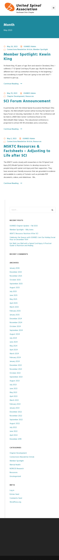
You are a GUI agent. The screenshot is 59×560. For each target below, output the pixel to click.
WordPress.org (15, 502)
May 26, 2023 (12, 46)
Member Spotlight (40, 49)
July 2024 (13, 338)
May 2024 (13, 345)
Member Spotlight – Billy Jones (21, 229)
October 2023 (15, 373)
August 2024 (15, 334)
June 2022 (13, 431)
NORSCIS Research (17, 468)
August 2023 (15, 380)
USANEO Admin (30, 46)
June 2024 (14, 342)
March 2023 (14, 400)
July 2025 (13, 291)
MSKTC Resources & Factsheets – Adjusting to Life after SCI (27, 151)
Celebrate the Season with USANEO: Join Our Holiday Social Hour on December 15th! (32, 238)
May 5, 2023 (11, 138)
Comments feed (16, 498)
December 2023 (16, 365)
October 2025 (15, 279)
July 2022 (13, 427)
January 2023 (14, 408)
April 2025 (14, 303)
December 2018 (15, 439)
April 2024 (14, 349)
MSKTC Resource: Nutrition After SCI (24, 233)
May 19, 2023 (12, 93)
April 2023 (13, 396)
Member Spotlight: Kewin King (27, 57)
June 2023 (13, 388)
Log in (12, 490)
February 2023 (15, 404)
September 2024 (16, 330)
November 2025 (16, 276)
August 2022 (15, 423)
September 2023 (16, 377)
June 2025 (13, 295)
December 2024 (16, 318)
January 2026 (15, 268)
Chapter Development (16, 96)
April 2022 (14, 435)
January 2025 (15, 314)
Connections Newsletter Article (19, 49)
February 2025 (15, 311)
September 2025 (16, 283)
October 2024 (15, 326)
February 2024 (15, 357)
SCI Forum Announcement (27, 101)
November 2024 (16, 322)
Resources (30, 96)
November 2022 (16, 415)
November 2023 (16, 369)
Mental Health (15, 464)
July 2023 (13, 384)
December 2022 (16, 412)
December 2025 (16, 272)
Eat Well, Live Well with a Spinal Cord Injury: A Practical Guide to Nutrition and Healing (30, 244)
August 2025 (15, 287)
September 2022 (16, 419)
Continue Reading (13, 83)
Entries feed (14, 494)
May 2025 (13, 299)
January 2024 (15, 361)
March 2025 (14, 307)
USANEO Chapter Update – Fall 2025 (24, 225)
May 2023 (13, 392)
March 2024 (14, 353)
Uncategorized (15, 476)
